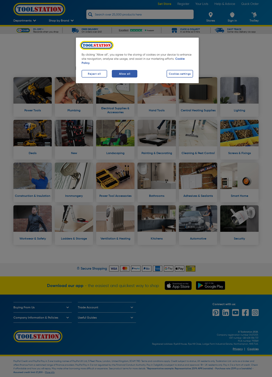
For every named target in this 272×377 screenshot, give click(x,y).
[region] (137, 60)
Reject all (94, 73)
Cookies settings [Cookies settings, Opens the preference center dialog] (180, 73)
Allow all (124, 73)
